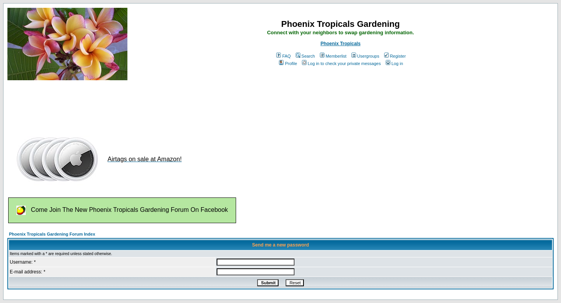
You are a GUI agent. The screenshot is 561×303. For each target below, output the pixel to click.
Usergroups (365, 56)
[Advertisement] (149, 104)
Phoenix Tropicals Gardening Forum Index (52, 234)
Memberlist (333, 56)
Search (305, 56)
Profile (288, 63)
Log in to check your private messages (341, 63)
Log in (394, 63)
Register (395, 56)
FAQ (283, 56)
